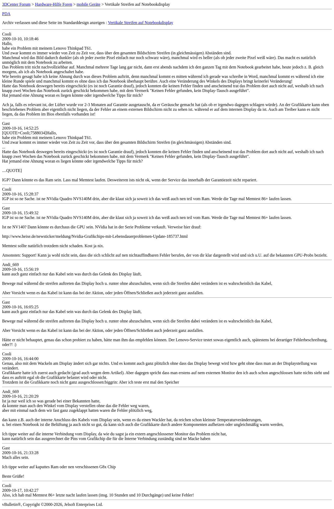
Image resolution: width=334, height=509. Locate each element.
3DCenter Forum (16, 4)
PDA (6, 13)
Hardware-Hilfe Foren (53, 4)
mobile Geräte (88, 4)
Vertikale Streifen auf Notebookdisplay (140, 22)
